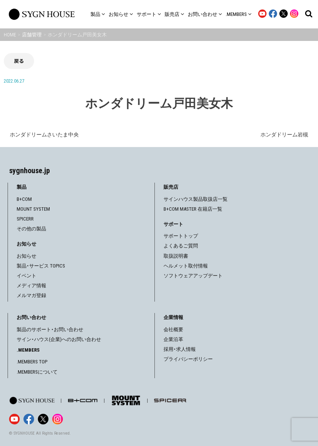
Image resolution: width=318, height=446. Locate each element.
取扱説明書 (176, 256)
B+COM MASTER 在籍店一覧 (193, 209)
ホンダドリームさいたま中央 (44, 134)
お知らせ (26, 256)
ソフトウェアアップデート (193, 276)
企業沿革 (173, 339)
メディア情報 (31, 285)
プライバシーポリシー (188, 359)
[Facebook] (28, 419)
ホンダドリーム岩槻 (284, 134)
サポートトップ (181, 236)
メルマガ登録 (31, 295)
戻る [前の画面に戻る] (19, 60)
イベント (26, 276)
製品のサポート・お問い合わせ (50, 329)
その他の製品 (31, 229)
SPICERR (25, 219)
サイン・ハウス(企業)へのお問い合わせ (59, 339)
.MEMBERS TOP (32, 362)
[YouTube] (14, 419)
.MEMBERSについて (37, 372)
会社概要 (173, 329)
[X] (43, 419)
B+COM (24, 199)
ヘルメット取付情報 (186, 266)
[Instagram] (57, 419)
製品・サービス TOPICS (41, 266)
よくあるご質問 (181, 246)
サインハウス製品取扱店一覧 (196, 199)
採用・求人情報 (180, 349)
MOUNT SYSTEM (33, 209)
